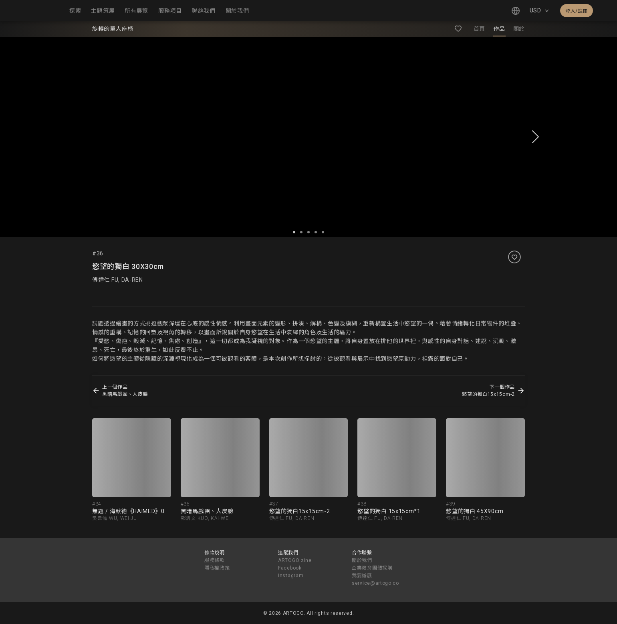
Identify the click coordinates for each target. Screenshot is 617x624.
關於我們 (362, 560)
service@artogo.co (375, 583)
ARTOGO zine (295, 560)
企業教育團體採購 (372, 568)
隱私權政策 (217, 568)
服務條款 (214, 560)
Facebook (290, 568)
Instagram (290, 575)
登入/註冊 (576, 11)
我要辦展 (362, 575)
